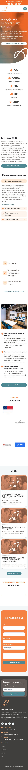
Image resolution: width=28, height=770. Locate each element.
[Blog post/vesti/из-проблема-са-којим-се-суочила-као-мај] (14, 482)
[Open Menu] (25, 8)
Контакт (3, 759)
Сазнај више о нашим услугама (14, 291)
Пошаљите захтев (14, 662)
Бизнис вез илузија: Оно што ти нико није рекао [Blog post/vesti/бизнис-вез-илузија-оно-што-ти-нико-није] (13, 528)
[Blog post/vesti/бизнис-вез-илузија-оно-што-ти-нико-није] (14, 515)
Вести (2, 756)
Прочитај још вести (14, 573)
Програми (3, 749)
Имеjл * (4, 631)
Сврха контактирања (8, 644)
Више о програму (8, 204)
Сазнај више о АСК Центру (14, 385)
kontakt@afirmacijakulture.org (15, 1)
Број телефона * (7, 638)
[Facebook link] (12, 4)
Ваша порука (6, 651)
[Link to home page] (4, 8)
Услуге (3, 753)
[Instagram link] (8, 4)
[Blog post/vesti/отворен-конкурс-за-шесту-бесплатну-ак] (14, 546)
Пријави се (14, 694)
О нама (3, 746)
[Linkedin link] (16, 4)
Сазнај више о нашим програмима (14, 43)
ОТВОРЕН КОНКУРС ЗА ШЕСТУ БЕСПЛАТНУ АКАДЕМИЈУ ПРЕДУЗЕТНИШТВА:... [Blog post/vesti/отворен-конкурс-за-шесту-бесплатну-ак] (13, 559)
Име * (4, 624)
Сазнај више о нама (14, 166)
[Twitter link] (19, 4)
